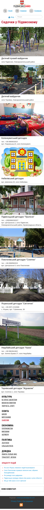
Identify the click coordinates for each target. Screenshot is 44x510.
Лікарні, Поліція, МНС (9, 454)
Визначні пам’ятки (9, 403)
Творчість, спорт (8, 406)
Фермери (5, 435)
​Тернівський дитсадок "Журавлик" (17, 388)
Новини (23, 11)
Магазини (5, 431)
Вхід (12, 17)
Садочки (5, 420)
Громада (37, 11)
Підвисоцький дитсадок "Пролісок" (17, 217)
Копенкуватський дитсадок (14, 138)
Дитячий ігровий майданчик (14, 58)
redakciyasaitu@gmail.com (25, 498)
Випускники (6, 417)
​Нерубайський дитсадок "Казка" (16, 348)
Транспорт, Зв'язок (9, 457)
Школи (4, 414)
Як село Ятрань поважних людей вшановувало (19, 468)
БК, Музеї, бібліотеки (9, 400)
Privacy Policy (16, 501)
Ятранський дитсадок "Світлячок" (17, 303)
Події (10, 11)
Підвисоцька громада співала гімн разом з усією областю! (23, 478)
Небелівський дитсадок (12, 178)
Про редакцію (28, 501)
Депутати (5, 443)
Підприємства (7, 428)
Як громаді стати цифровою (13, 475)
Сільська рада (7, 446)
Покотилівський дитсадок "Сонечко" (18, 260)
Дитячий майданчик (10, 96)
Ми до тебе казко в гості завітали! (15, 481)
